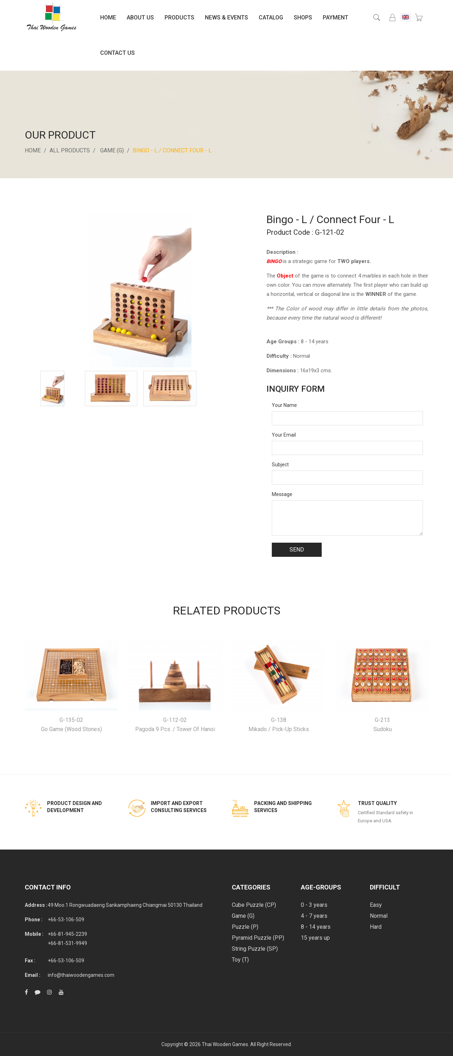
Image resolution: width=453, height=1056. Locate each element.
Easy (376, 905)
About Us (140, 17)
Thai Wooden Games (225, 1044)
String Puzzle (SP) (255, 948)
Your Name (284, 405)
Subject (280, 464)
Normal (379, 915)
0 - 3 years (314, 905)
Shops (303, 17)
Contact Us (117, 52)
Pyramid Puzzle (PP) (258, 937)
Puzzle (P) (245, 926)
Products (179, 17)
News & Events (226, 17)
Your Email (284, 434)
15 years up (315, 937)
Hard (376, 926)
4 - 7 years (314, 915)
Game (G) (112, 150)
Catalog (271, 17)
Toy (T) (240, 959)
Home (108, 17)
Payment (335, 17)
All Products (70, 150)
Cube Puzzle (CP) (254, 905)
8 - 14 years (316, 926)
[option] (52, 388)
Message (282, 494)
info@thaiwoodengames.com (81, 975)
